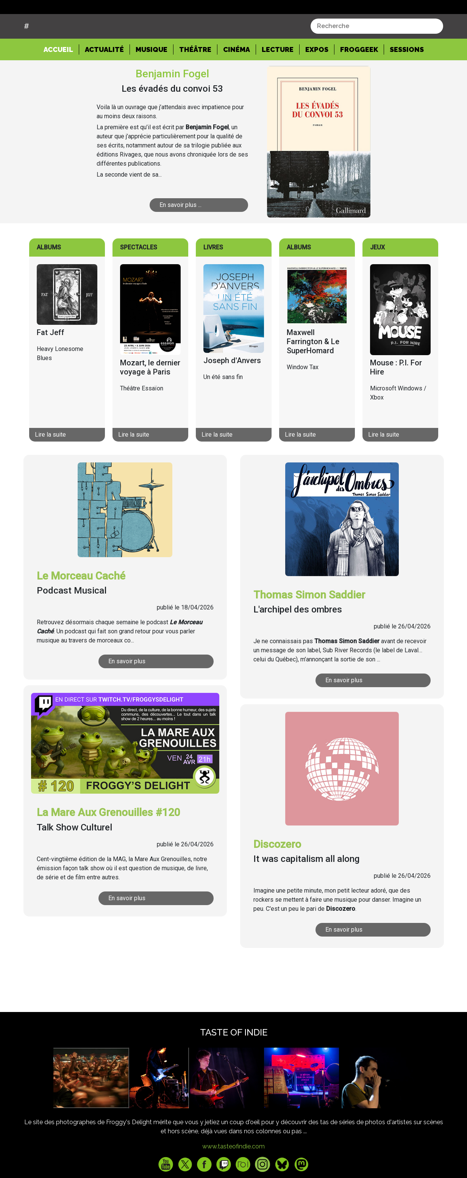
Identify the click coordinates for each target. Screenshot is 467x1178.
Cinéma (236, 78)
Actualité (104, 78)
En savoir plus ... (180, 233)
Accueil (61, 77)
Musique (151, 78)
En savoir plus (126, 690)
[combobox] (376, 55)
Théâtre (195, 78)
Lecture (278, 78)
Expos (316, 78)
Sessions (407, 78)
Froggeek (359, 78)
